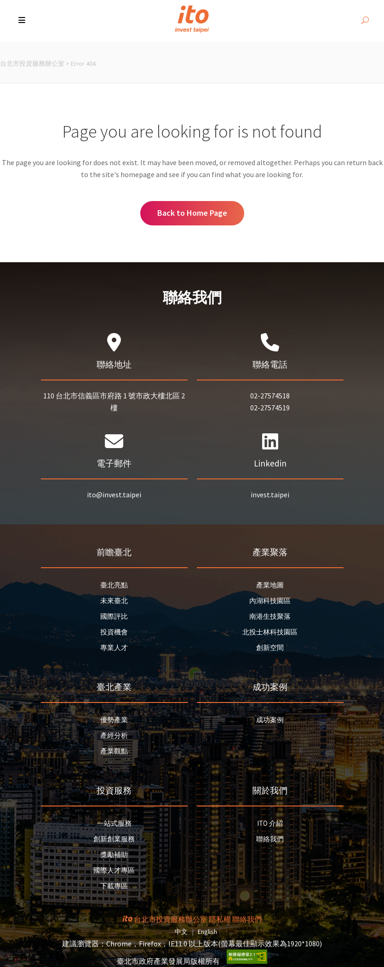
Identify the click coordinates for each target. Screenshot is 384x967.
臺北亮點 (114, 585)
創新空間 (270, 647)
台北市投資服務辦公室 (32, 63)
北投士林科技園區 (270, 631)
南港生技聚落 (270, 616)
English (207, 931)
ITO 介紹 (270, 823)
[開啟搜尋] (365, 20)
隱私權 (220, 919)
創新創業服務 (114, 839)
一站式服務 (114, 823)
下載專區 (114, 885)
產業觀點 (114, 751)
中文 (181, 931)
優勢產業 (114, 719)
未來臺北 (114, 600)
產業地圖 (270, 585)
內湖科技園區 (270, 600)
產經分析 (114, 735)
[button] (23, 20)
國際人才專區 (114, 870)
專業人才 (114, 647)
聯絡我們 (270, 839)
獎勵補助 (114, 854)
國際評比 (114, 616)
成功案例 (270, 719)
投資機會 (114, 631)
